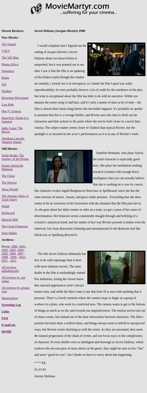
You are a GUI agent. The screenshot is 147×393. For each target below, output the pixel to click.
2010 (22, 257)
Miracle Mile (10, 219)
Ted (4, 84)
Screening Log (11, 304)
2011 (5, 260)
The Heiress (9, 182)
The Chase (8, 176)
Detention (8, 71)
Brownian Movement (15, 98)
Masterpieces (10, 298)
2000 (14, 246)
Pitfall (5, 206)
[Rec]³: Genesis (11, 111)
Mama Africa (10, 64)
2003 (12, 250)
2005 (5, 253)
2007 (20, 253)
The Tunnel (9, 44)
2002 (5, 250)
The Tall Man (10, 57)
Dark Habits (9, 233)
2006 (12, 253)
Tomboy (7, 91)
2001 (22, 246)
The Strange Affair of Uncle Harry (15, 197)
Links (5, 311)
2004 (20, 250)
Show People (10, 189)
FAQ (5, 318)
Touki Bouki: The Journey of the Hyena (15, 157)
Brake (5, 77)
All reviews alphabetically (10, 269)
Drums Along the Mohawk (12, 167)
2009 (13, 257)
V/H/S (6, 51)
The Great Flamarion (15, 226)
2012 (13, 260)
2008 (5, 257)
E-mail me (9, 325)
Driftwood (8, 213)
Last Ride (8, 104)
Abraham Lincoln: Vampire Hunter (13, 140)
